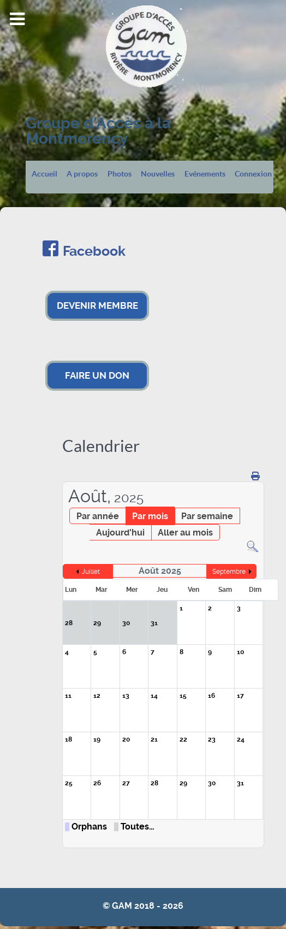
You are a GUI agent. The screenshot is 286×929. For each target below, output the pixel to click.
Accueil (44, 174)
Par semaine (207, 516)
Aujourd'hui (120, 532)
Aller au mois (185, 532)
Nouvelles (158, 174)
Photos (120, 174)
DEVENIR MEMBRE (97, 305)
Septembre (229, 571)
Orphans (89, 826)
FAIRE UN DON (97, 375)
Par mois (150, 516)
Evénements (204, 174)
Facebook (94, 251)
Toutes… (137, 826)
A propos (82, 174)
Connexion (253, 174)
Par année (97, 516)
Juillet (91, 571)
